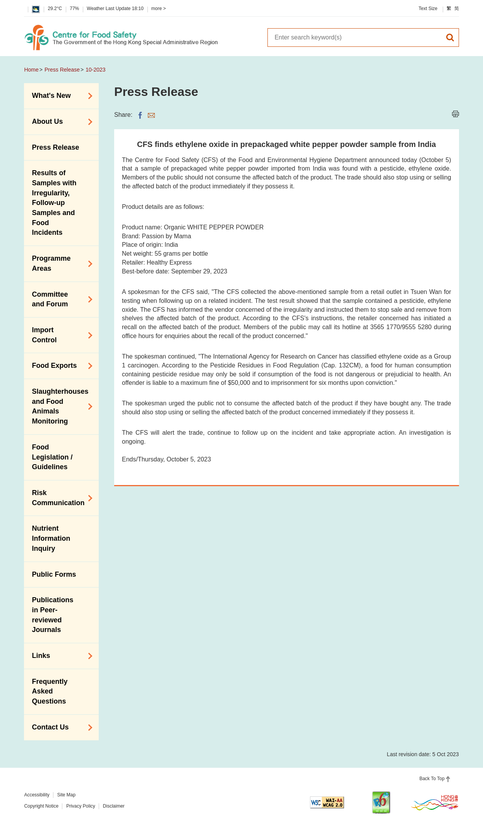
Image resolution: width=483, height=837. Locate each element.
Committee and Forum (59, 299)
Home (31, 70)
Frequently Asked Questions (49, 691)
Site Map (66, 795)
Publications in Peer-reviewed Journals (52, 615)
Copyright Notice (41, 806)
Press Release (62, 70)
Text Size (428, 8)
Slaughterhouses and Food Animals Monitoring (59, 406)
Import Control (59, 335)
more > (158, 8)
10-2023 (95, 70)
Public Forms (54, 574)
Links (59, 656)
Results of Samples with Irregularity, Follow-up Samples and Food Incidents (54, 202)
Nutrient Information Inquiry (51, 538)
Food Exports (59, 366)
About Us (59, 122)
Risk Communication (59, 498)
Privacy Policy (80, 806)
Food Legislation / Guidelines (52, 457)
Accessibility (36, 795)
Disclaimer (114, 806)
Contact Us (59, 727)
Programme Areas (59, 263)
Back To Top (432, 778)
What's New (59, 96)
